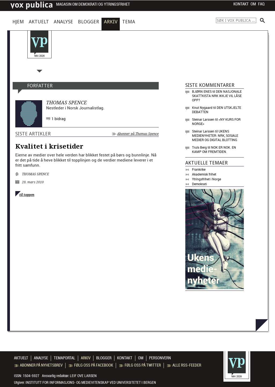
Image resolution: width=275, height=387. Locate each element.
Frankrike (198, 169)
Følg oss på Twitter (140, 365)
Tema (128, 21)
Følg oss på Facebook (91, 365)
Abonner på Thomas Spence (135, 134)
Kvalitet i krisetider (49, 146)
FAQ (261, 4)
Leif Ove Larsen (83, 376)
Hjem (18, 21)
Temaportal (64, 358)
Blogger (88, 21)
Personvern (160, 358)
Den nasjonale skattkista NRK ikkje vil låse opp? (217, 95)
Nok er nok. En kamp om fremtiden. (214, 149)
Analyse (63, 21)
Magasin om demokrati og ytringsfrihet (93, 4)
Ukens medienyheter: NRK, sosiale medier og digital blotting (215, 135)
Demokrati (199, 184)
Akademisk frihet (204, 174)
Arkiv (110, 21)
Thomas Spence (35, 174)
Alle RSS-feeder (184, 365)
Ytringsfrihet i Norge (206, 179)
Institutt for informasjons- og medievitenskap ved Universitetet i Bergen (91, 382)
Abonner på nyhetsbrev (39, 365)
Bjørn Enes (202, 91)
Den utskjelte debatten (216, 109)
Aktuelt (39, 21)
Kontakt (241, 4)
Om (253, 4)
